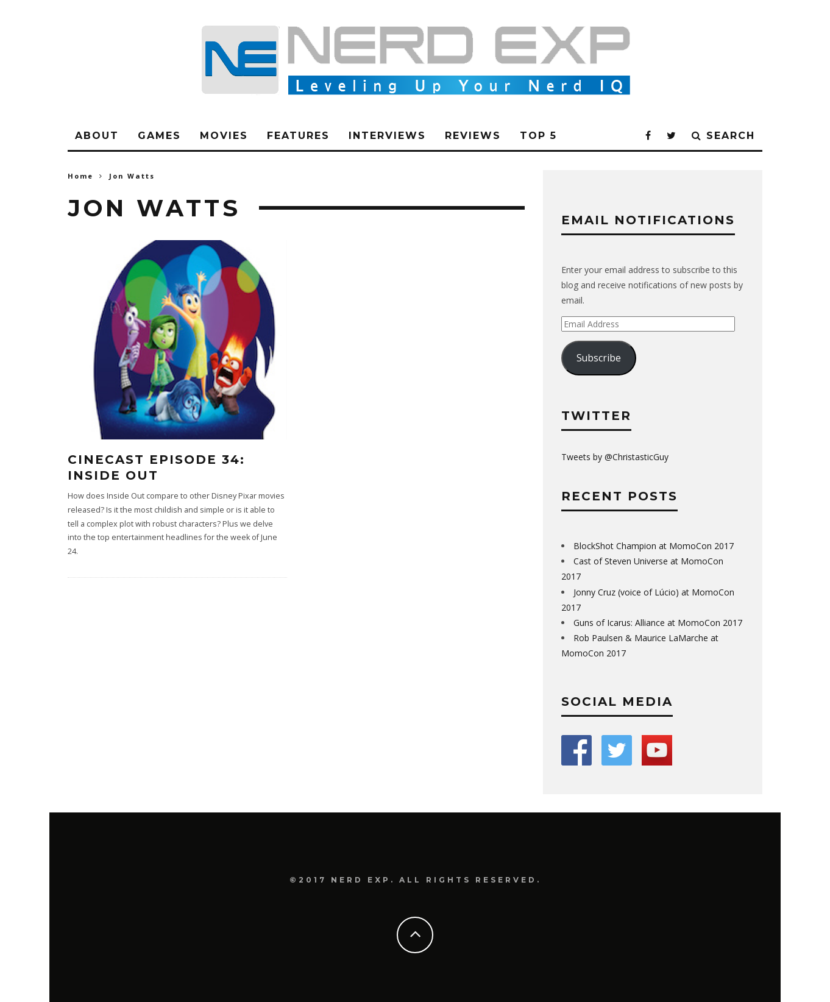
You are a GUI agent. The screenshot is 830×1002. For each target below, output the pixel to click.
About (97, 135)
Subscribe (598, 357)
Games (159, 135)
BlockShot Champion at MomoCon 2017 (653, 546)
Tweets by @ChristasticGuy (615, 457)
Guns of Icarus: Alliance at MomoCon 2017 (657, 622)
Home (80, 175)
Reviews (473, 135)
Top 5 (538, 135)
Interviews (387, 135)
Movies (224, 135)
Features (298, 135)
